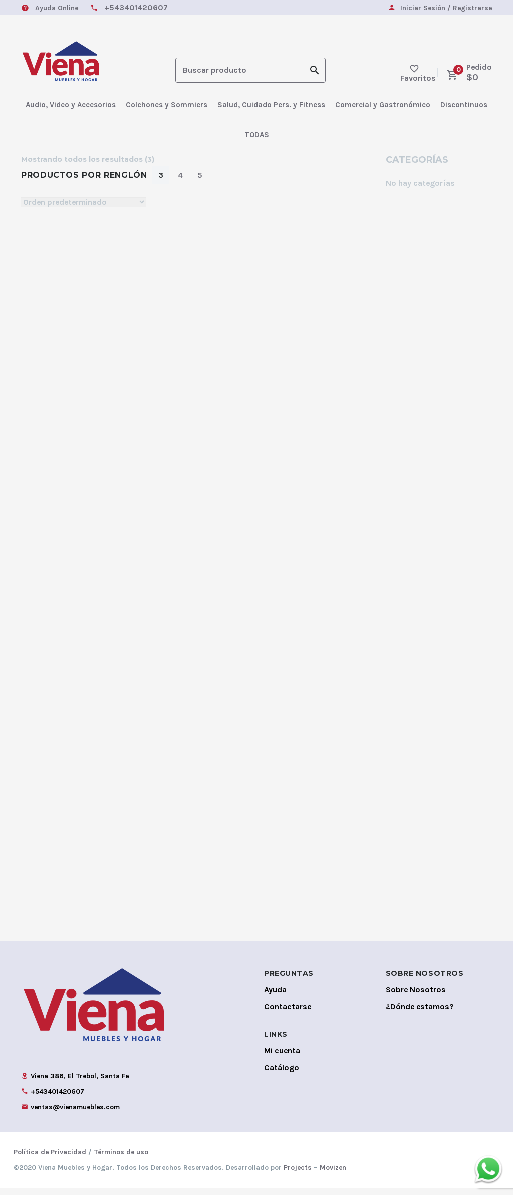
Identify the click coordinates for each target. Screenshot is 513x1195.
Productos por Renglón (84, 175)
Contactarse (287, 1013)
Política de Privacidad (50, 1159)
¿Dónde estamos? (420, 1013)
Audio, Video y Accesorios (71, 104)
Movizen (333, 1174)
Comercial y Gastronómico (382, 104)
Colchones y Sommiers (166, 104)
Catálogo (281, 1074)
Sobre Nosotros (416, 996)
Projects (298, 1174)
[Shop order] (83, 202)
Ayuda (275, 996)
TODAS (256, 134)
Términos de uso (121, 1159)
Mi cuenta (282, 1057)
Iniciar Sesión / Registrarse (446, 8)
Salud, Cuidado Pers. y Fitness (271, 104)
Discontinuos (463, 104)
